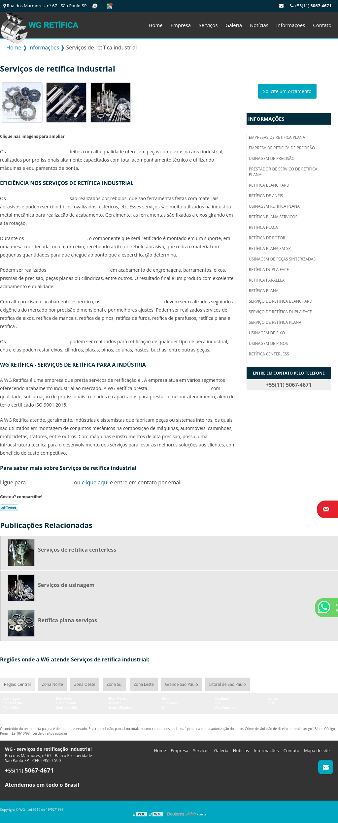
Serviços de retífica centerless (77, 549)
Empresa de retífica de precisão (282, 148)
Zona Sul (114, 684)
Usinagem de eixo (267, 333)
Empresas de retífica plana (277, 137)
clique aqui (95, 482)
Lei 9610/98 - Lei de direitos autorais (40, 733)
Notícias (259, 25)
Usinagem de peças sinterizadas (282, 259)
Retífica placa (263, 227)
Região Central (17, 684)
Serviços (208, 25)
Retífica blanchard (269, 185)
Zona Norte (52, 684)
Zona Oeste (84, 684)
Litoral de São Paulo (227, 684)
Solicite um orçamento (287, 91)
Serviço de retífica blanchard (280, 301)
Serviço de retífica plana (275, 322)
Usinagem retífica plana (274, 206)
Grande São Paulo (181, 684)
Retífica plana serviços (273, 217)
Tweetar (9, 507)
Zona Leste (144, 684)
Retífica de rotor (267, 238)
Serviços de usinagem (66, 585)
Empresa (181, 25)
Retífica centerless (269, 354)
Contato (322, 25)
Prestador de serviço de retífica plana (283, 171)
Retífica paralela (267, 280)
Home (155, 25)
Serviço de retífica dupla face (280, 312)
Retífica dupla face (269, 269)
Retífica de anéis (266, 195)
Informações (290, 25)
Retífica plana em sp (270, 248)
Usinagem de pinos (268, 343)
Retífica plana (264, 290)
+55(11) (310, 6)
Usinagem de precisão (272, 158)
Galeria (233, 25)
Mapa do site (317, 750)
